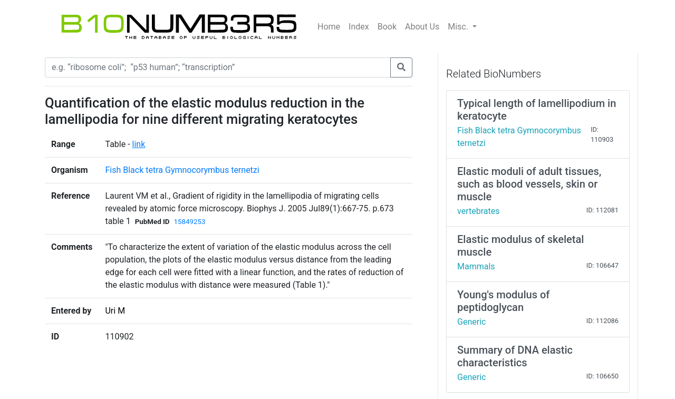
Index (359, 27)
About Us (422, 27)
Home (328, 27)
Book (387, 27)
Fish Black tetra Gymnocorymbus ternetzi (182, 170)
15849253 (190, 222)
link (139, 144)
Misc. (459, 27)
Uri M (115, 311)
